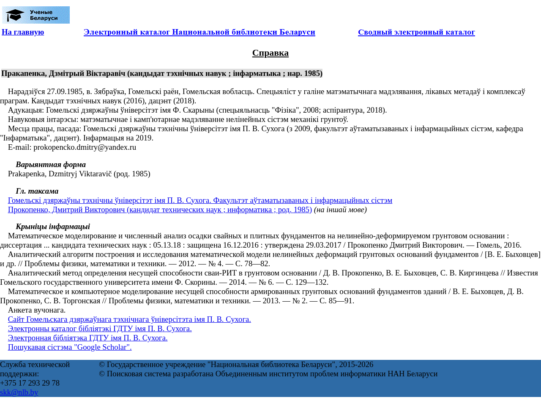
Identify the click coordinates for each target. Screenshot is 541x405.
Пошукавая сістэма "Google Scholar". (70, 347)
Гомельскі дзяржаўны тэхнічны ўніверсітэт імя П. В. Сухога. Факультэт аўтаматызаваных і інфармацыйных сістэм (200, 200)
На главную (23, 31)
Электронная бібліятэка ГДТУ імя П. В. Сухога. (88, 337)
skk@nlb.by (19, 392)
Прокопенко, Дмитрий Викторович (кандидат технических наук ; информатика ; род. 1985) (160, 209)
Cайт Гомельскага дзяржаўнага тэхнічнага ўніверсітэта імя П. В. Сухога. (129, 319)
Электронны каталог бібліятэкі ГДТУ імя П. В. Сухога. (100, 328)
